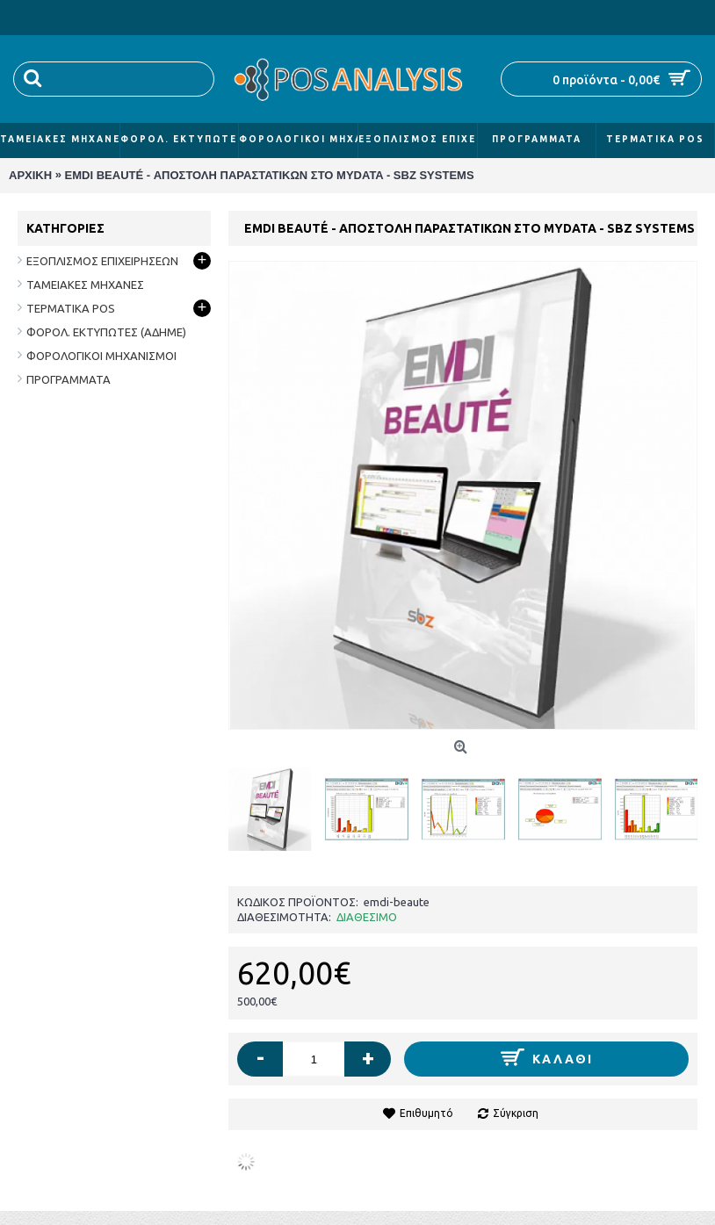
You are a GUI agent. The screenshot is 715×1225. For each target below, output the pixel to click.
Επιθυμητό (426, 1113)
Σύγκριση (515, 1113)
